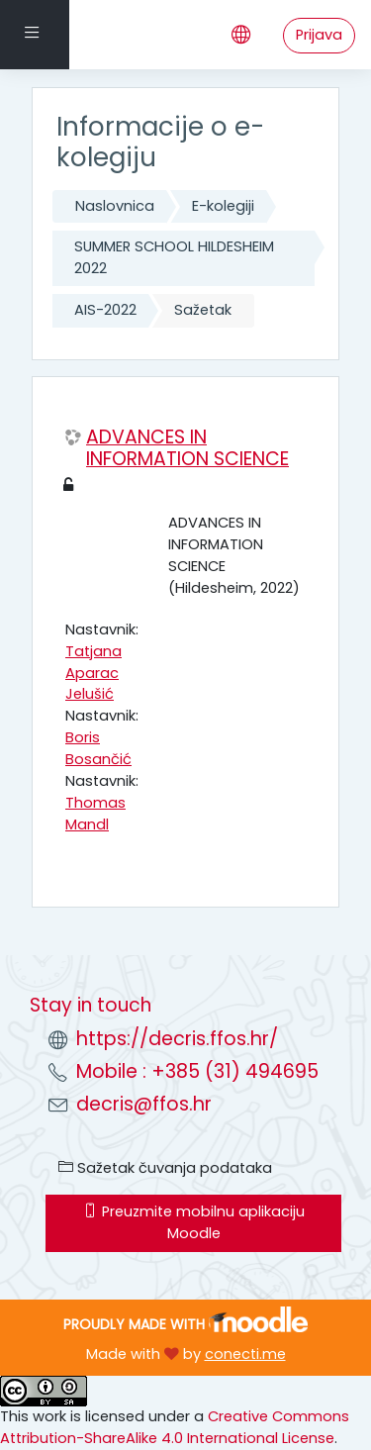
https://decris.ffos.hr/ (177, 1038)
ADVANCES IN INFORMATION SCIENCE (187, 449)
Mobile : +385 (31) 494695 (197, 1071)
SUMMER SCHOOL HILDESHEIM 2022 (174, 257)
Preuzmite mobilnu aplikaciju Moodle (194, 1222)
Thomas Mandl (95, 813)
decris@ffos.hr (144, 1104)
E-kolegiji (223, 206)
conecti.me (245, 1354)
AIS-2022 (105, 310)
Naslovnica (114, 206)
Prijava (319, 35)
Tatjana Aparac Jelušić (93, 673)
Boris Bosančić (98, 748)
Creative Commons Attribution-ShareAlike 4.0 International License (174, 1427)
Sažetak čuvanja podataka (165, 1168)
